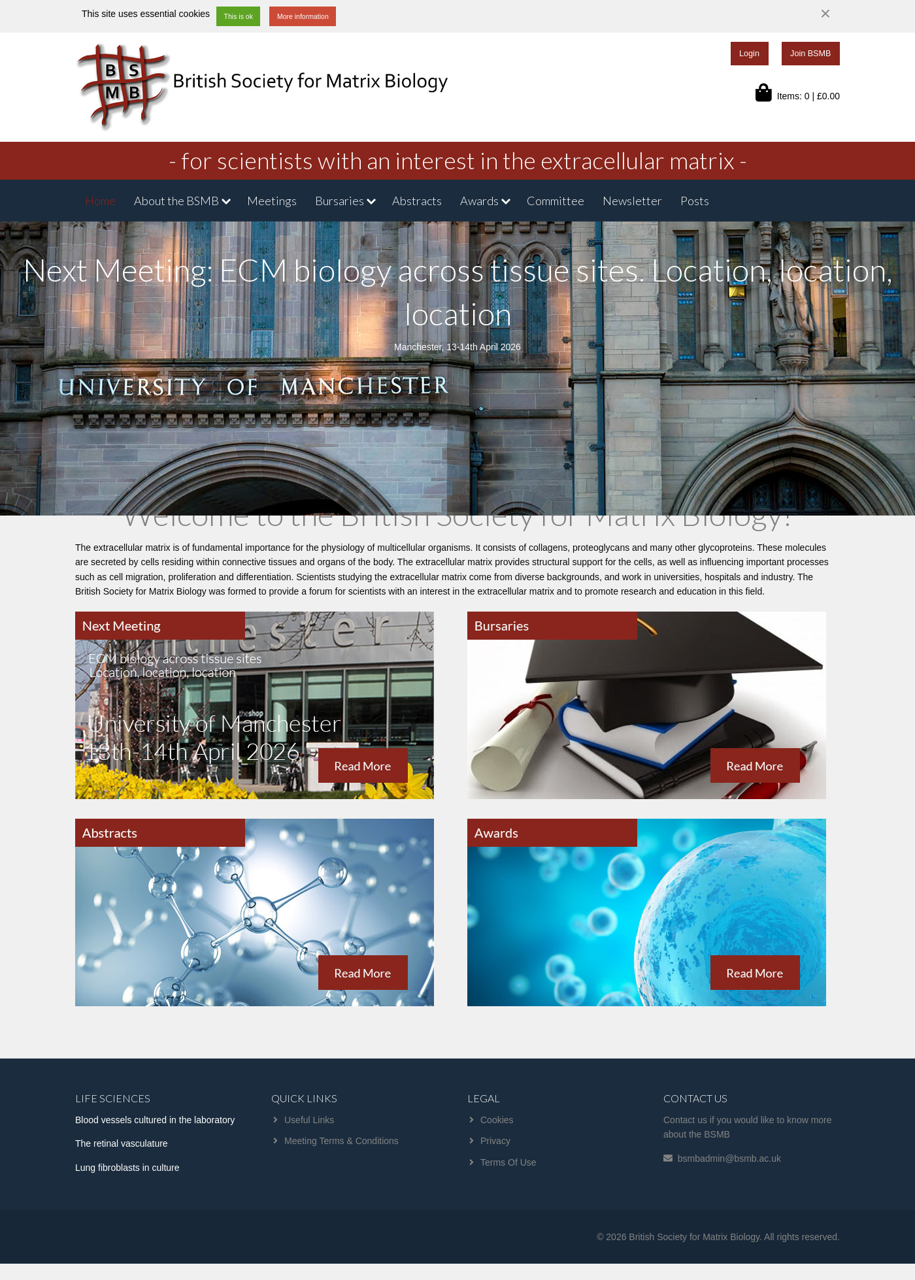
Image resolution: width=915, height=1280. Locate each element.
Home (100, 200)
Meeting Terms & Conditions (341, 1141)
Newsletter (632, 200)
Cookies (497, 1120)
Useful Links (309, 1120)
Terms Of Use (508, 1162)
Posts (694, 200)
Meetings (272, 200)
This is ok (238, 16)
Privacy (495, 1141)
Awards (479, 200)
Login (749, 53)
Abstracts (417, 200)
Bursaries (339, 200)
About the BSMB (176, 200)
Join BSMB (810, 53)
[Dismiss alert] (825, 14)
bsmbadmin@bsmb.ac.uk (729, 1158)
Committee (555, 200)
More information (303, 16)
